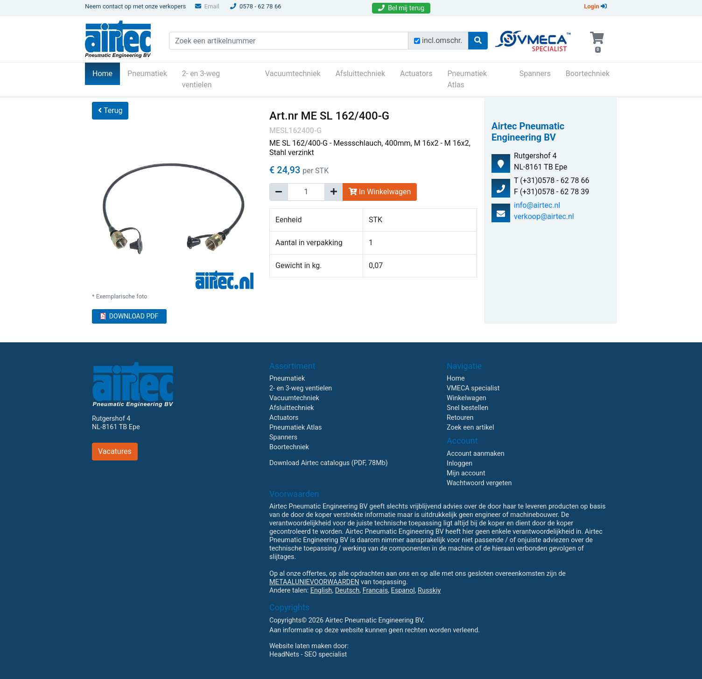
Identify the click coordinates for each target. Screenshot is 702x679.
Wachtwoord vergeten (479, 483)
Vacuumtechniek (293, 73)
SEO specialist (325, 654)
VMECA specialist (473, 388)
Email (207, 6)
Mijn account (466, 473)
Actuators (416, 73)
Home (106, 73)
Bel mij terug (401, 8)
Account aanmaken (476, 454)
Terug (110, 110)
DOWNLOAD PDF (129, 316)
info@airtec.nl (537, 205)
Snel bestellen (467, 408)
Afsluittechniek (360, 73)
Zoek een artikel (470, 427)
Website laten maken (300, 646)
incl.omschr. (442, 40)
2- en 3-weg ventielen (201, 79)
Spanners (535, 73)
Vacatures (115, 451)
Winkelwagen (466, 398)
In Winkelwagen (380, 191)
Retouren (460, 418)
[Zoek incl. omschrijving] (417, 41)
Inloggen (459, 463)
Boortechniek (588, 73)
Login (595, 6)
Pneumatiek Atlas (467, 79)
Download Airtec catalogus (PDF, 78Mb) (328, 463)
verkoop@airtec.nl (544, 216)
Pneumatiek (147, 73)
